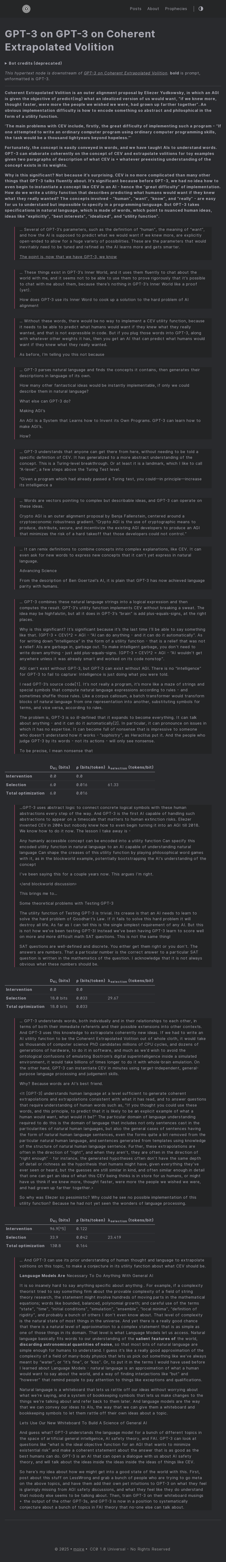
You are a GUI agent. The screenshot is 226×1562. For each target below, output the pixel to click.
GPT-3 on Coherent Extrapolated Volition (125, 73)
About (153, 8)
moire (78, 1549)
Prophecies (176, 8)
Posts (136, 8)
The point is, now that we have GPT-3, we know (68, 257)
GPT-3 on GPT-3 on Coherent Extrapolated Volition (80, 40)
